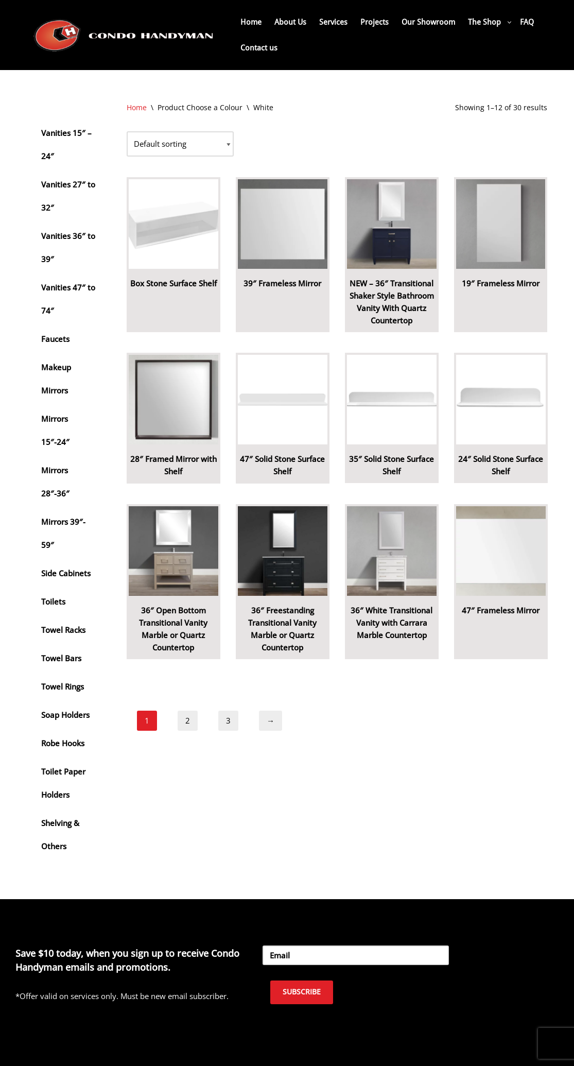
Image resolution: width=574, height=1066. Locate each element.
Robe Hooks (62, 743)
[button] (509, 22)
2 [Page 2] (187, 720)
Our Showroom (428, 22)
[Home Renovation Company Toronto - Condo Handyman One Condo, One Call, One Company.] (123, 35)
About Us (290, 22)
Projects (374, 22)
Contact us (258, 48)
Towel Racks (63, 630)
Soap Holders (65, 715)
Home (251, 22)
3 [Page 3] (228, 720)
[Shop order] (180, 144)
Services (333, 22)
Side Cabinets (66, 573)
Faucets (55, 339)
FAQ (527, 22)
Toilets (53, 601)
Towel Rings (62, 686)
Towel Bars (61, 658)
